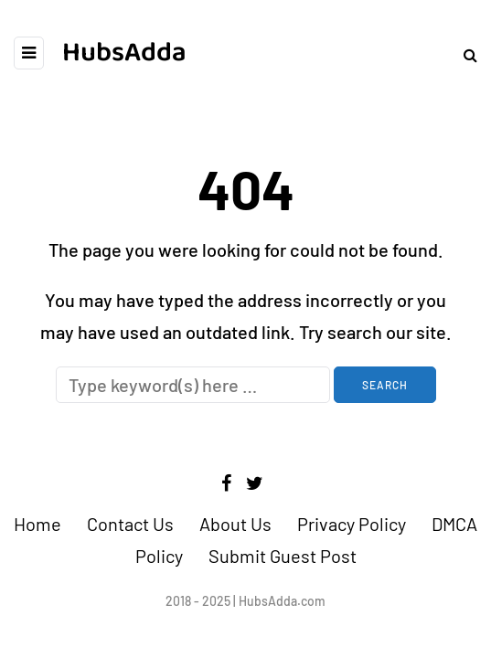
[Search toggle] (463, 54)
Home (37, 524)
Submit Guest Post (282, 556)
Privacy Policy (351, 524)
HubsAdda (124, 52)
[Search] (193, 384)
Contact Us (130, 524)
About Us (235, 524)
